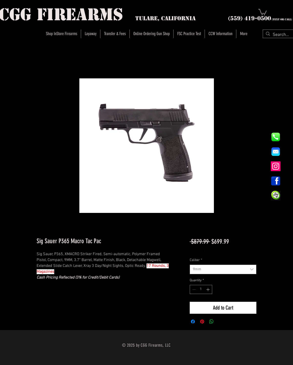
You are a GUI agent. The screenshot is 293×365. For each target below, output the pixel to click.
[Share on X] (221, 321)
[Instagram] (276, 166)
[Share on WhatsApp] (211, 321)
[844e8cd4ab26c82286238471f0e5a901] (276, 137)
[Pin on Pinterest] (202, 321)
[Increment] (208, 289)
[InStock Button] (276, 195)
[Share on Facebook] (193, 321)
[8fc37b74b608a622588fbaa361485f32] (276, 151)
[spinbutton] (201, 289)
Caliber (196, 260)
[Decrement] (193, 289)
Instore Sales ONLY (233, 251)
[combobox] (223, 269)
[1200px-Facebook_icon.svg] (276, 181)
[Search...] (281, 35)
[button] (262, 11)
